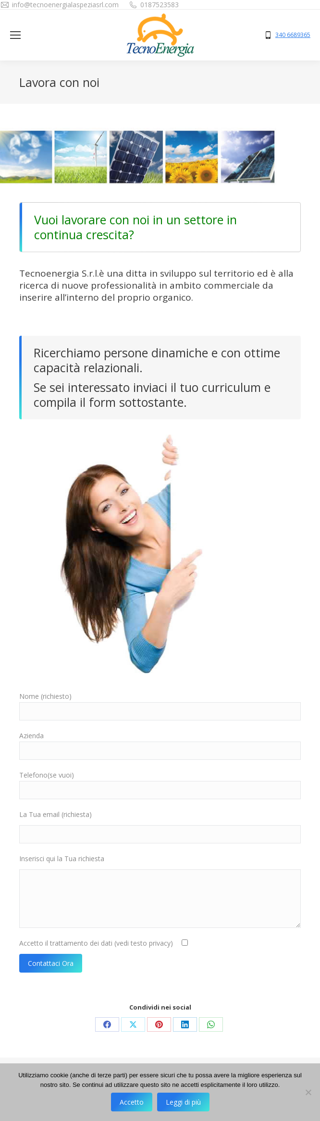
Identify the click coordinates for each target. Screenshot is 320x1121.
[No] (308, 1092)
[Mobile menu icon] (15, 35)
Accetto (132, 1102)
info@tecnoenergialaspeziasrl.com (65, 4)
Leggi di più (183, 1102)
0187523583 (159, 4)
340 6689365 (292, 35)
